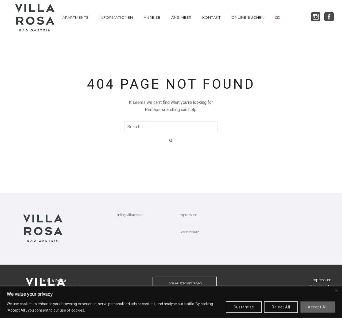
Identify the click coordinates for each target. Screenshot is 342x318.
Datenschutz (189, 232)
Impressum (188, 215)
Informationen (116, 17)
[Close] (336, 291)
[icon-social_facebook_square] (329, 17)
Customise (244, 307)
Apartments (76, 17)
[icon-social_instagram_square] (317, 17)
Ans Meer (181, 17)
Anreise (152, 17)
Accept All (318, 307)
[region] (171, 302)
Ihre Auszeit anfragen (185, 283)
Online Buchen (248, 17)
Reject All (281, 307)
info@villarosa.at (130, 215)
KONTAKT (211, 17)
